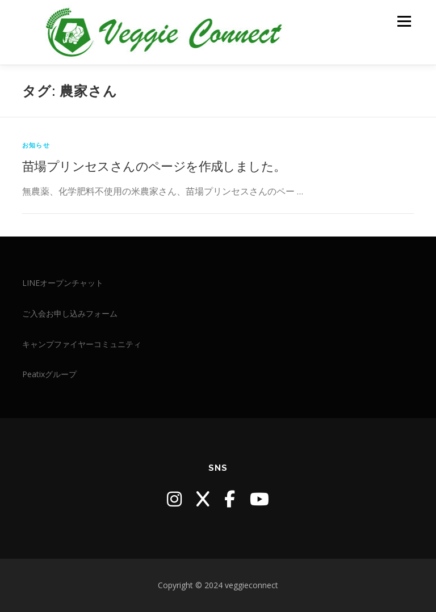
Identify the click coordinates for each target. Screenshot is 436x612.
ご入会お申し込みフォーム (70, 313)
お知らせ (36, 145)
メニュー (404, 21)
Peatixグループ (49, 374)
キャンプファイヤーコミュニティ (81, 344)
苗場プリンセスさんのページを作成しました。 (154, 165)
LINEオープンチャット (62, 282)
